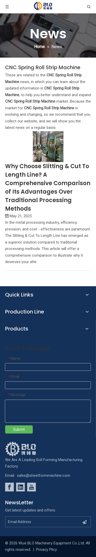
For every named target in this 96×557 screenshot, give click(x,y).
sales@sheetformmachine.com (43, 475)
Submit (19, 429)
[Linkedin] (20, 487)
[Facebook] (9, 487)
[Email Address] (42, 522)
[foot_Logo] (28, 449)
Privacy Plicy (46, 549)
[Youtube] (31, 487)
